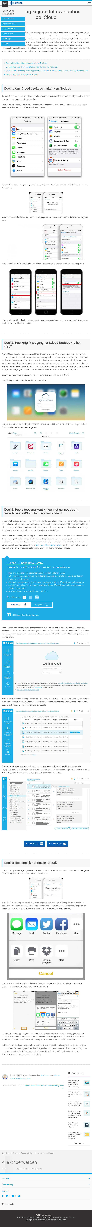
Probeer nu (15, 604)
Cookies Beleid (47, 1217)
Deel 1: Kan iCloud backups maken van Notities (26, 63)
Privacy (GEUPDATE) (33, 1217)
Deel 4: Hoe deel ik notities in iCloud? (22, 75)
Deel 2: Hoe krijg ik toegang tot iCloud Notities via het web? (32, 67)
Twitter (9, 1196)
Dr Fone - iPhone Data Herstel (49, 545)
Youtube (15, 1196)
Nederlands (9, 1204)
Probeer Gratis (32, 843)
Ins (20, 1196)
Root (3, 1169)
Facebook (3, 1196)
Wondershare (44, 1215)
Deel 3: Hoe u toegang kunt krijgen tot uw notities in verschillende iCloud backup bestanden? (47, 71)
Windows (24, 597)
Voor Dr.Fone (21, 1217)
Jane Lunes (45, 1075)
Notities (57, 1075)
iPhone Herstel (36, 1169)
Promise (72, 1217)
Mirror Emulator (22, 1169)
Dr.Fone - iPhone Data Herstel (25, 563)
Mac (31, 597)
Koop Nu (39, 604)
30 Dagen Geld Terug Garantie (26, 615)
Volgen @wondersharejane (20, 1078)
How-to (8, 1153)
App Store (37, 597)
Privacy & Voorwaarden (60, 1217)
